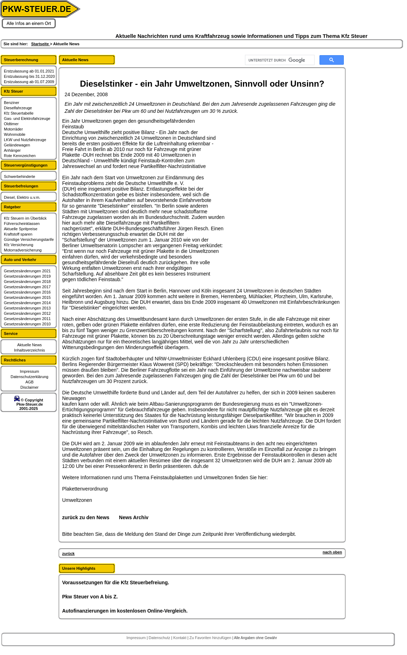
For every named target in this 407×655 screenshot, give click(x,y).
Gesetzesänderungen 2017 (27, 287)
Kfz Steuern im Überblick (25, 218)
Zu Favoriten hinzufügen (210, 638)
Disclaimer (29, 387)
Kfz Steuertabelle (19, 113)
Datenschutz (160, 638)
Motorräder (13, 129)
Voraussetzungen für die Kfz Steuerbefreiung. (115, 582)
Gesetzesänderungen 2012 (27, 313)
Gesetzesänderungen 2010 (27, 324)
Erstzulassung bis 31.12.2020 (29, 76)
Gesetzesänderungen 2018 (27, 281)
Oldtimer (11, 124)
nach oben (332, 552)
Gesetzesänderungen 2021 (27, 271)
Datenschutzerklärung (29, 377)
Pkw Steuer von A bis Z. (90, 596)
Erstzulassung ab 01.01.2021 (29, 71)
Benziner (11, 102)
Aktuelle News (29, 345)
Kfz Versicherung (18, 245)
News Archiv (134, 517)
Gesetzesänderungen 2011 (27, 319)
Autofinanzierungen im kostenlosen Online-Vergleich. (125, 611)
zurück (68, 553)
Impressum (29, 371)
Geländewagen (17, 145)
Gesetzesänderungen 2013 (27, 308)
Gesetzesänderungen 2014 (27, 303)
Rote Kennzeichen (20, 155)
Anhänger (12, 150)
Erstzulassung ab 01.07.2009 (29, 82)
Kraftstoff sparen (18, 234)
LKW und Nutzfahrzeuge (25, 140)
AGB (29, 382)
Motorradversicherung (23, 250)
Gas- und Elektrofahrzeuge (27, 118)
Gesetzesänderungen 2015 (27, 297)
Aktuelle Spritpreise (20, 229)
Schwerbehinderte (19, 176)
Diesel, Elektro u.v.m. (22, 197)
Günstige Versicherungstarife (29, 239)
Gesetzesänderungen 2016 (27, 292)
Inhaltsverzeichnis (29, 350)
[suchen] (279, 60)
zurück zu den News (85, 517)
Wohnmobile (14, 134)
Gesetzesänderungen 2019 (27, 276)
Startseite (40, 44)
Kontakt (180, 638)
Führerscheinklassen (22, 223)
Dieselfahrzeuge (18, 108)
